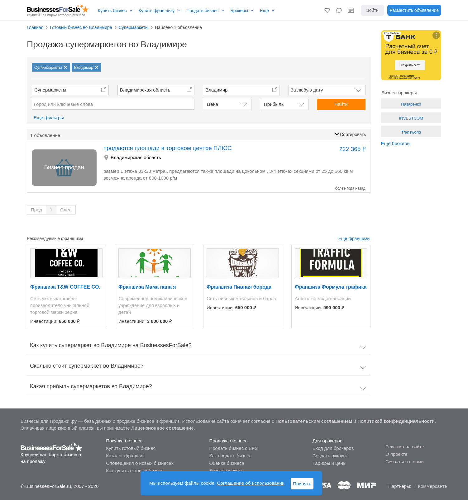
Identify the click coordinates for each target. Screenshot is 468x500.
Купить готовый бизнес (130, 448)
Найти (341, 104)
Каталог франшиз (125, 455)
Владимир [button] (216, 89)
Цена (212, 104)
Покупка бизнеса (124, 440)
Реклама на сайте (404, 446)
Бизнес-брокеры (227, 470)
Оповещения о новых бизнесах (140, 463)
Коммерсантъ (432, 486)
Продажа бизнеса (228, 440)
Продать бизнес (202, 10)
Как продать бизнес (230, 455)
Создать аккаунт (330, 455)
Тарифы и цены (329, 463)
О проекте (396, 454)
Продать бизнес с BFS (233, 448)
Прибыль (274, 104)
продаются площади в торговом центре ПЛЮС (167, 148)
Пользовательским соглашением (313, 421)
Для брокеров (327, 440)
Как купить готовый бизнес (135, 470)
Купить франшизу (156, 10)
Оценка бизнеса (226, 463)
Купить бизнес (112, 10)
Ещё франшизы (354, 238)
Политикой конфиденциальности (396, 421)
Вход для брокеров (333, 448)
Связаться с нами (404, 461)
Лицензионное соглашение (162, 428)
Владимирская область (145, 89)
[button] (327, 10)
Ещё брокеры (395, 143)
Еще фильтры (49, 117)
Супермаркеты (50, 89)
